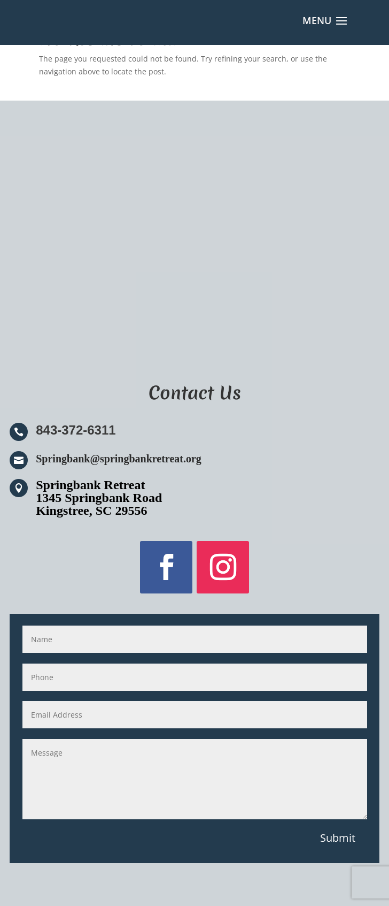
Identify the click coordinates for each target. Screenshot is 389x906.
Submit (337, 838)
